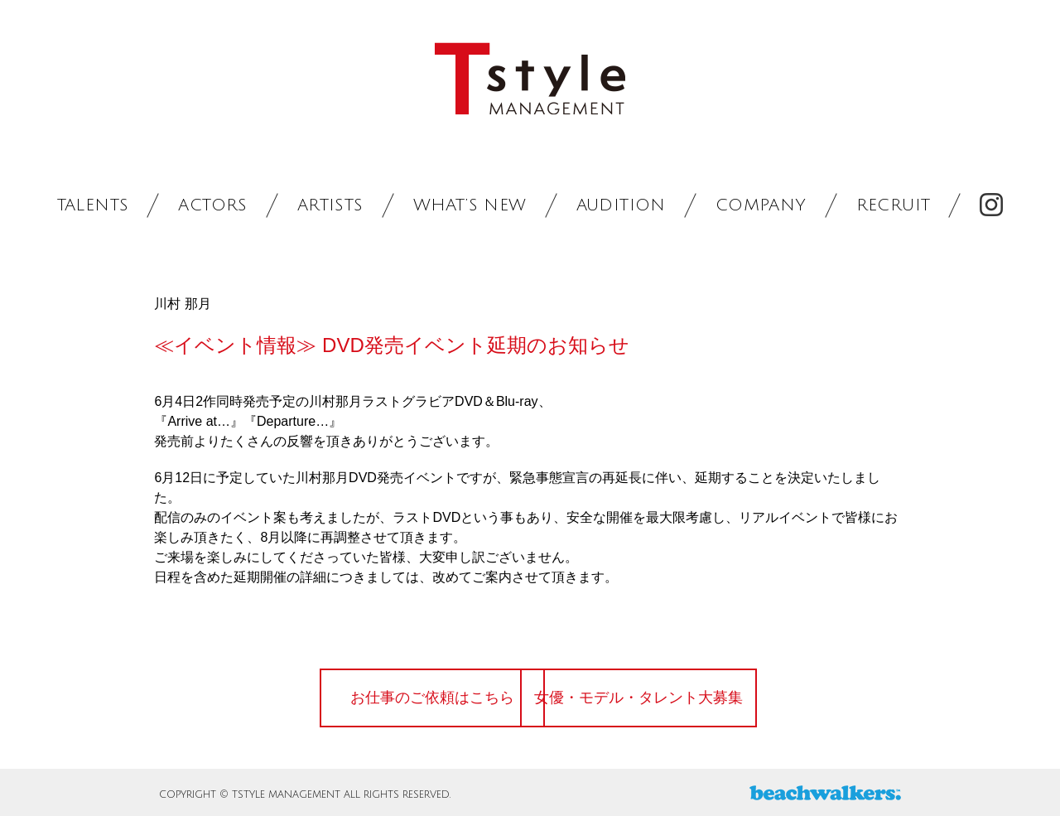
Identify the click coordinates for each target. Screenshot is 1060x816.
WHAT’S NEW (470, 205)
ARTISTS (330, 205)
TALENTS (93, 205)
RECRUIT (893, 205)
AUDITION (621, 205)
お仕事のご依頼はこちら (402, 697)
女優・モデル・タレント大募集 (666, 697)
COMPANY (761, 205)
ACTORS (212, 205)
